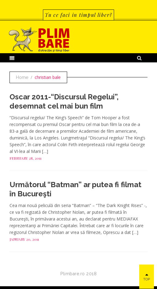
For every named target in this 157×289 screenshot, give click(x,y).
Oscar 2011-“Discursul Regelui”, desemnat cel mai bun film (64, 101)
